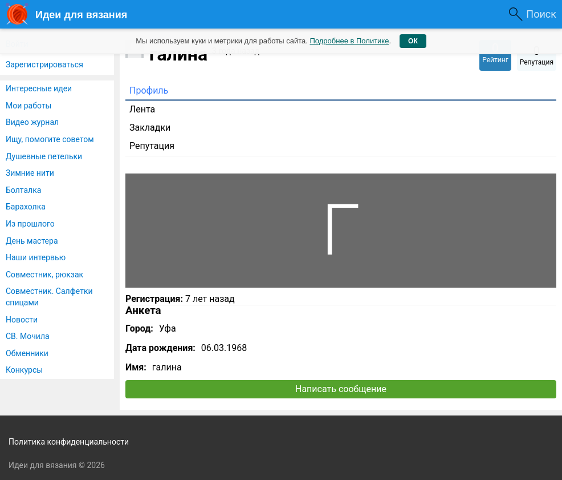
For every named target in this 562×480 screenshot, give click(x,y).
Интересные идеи (39, 88)
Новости (22, 319)
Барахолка (26, 206)
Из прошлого (30, 223)
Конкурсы (24, 369)
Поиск (541, 14)
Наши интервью (36, 257)
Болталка (23, 190)
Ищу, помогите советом (50, 139)
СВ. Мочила (28, 336)
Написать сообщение (340, 389)
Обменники (27, 353)
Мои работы (28, 105)
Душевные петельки (44, 156)
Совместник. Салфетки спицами (49, 297)
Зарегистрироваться (44, 64)
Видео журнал (32, 122)
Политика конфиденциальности (69, 441)
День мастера (32, 240)
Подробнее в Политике (349, 41)
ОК (413, 41)
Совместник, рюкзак (44, 274)
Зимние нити (30, 173)
